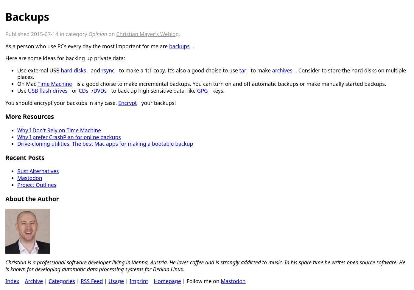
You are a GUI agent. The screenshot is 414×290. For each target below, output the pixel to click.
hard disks (73, 70)
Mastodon (29, 178)
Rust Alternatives (38, 171)
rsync (108, 70)
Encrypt (127, 102)
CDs (83, 90)
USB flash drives (48, 90)
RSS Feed (92, 281)
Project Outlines (36, 184)
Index (12, 281)
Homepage (167, 281)
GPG (202, 90)
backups (179, 46)
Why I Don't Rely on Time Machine (59, 130)
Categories (62, 281)
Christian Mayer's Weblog (147, 34)
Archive (34, 281)
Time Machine (55, 83)
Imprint (139, 281)
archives (282, 70)
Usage (116, 281)
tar (242, 70)
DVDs (100, 90)
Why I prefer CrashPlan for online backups (69, 137)
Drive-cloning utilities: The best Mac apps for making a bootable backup (105, 143)
